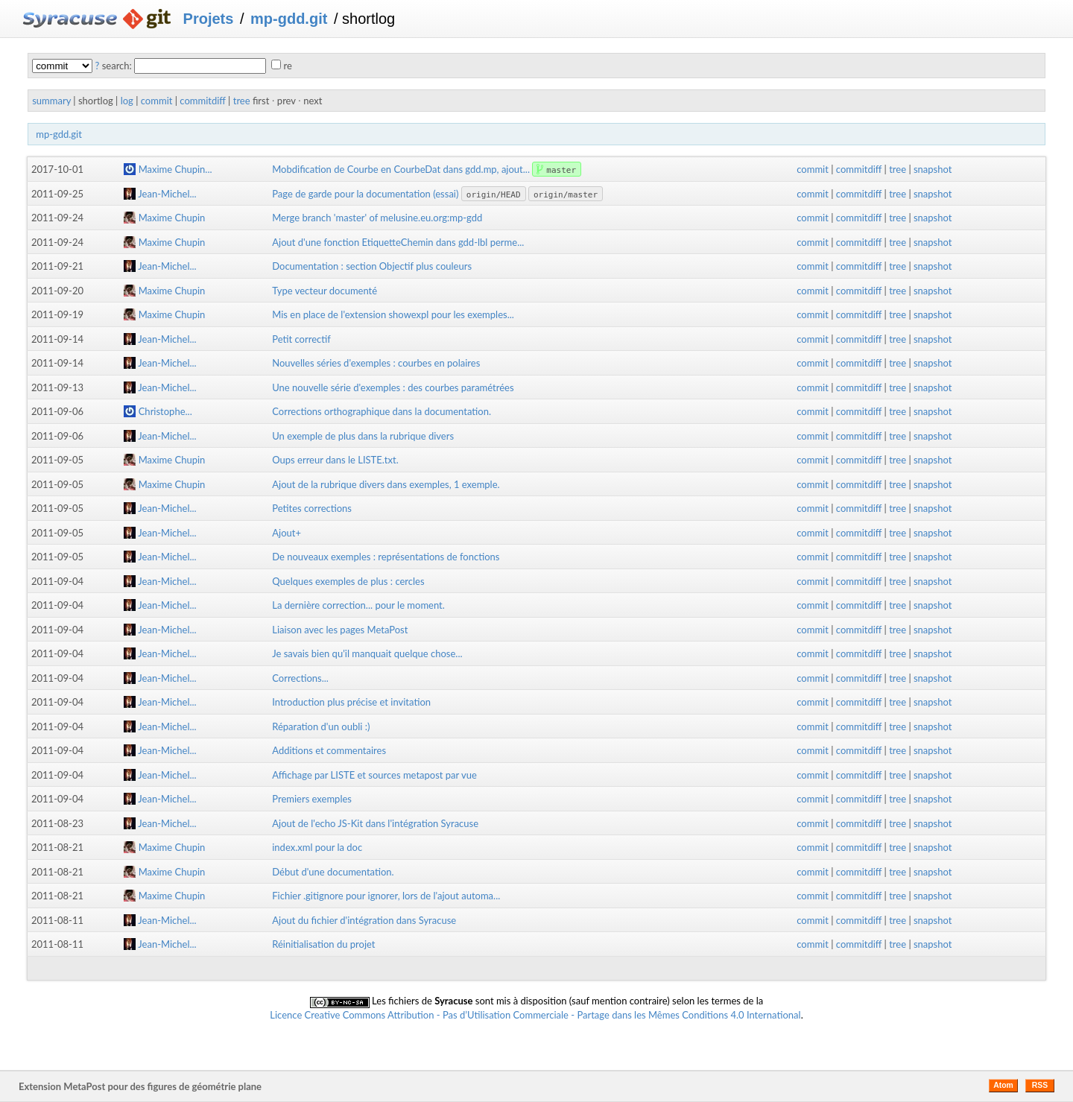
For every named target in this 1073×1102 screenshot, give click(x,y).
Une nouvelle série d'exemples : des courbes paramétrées (392, 387)
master (561, 170)
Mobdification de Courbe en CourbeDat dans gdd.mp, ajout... (402, 169)
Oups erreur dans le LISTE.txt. (335, 460)
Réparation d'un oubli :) (321, 726)
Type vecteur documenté (324, 291)
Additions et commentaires (329, 750)
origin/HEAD (493, 195)
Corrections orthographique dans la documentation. (381, 411)
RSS (1040, 1085)
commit (157, 101)
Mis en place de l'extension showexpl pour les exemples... (393, 314)
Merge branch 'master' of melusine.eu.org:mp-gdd (377, 218)
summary (51, 101)
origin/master (566, 195)
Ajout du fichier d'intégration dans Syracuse (364, 920)
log (127, 101)
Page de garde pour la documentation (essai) (365, 194)
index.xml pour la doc (317, 847)
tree (241, 101)
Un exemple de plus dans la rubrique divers (363, 436)
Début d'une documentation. (332, 872)
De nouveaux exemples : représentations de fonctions (385, 557)
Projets (208, 18)
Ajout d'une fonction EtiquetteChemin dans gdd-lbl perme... (398, 242)
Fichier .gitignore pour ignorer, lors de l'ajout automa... (386, 896)
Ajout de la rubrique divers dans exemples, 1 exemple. (385, 484)
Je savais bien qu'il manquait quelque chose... (367, 653)
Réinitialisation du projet (323, 944)
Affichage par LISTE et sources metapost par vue (374, 775)
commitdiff (202, 101)
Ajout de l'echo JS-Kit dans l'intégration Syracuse (375, 823)
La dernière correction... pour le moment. (358, 605)
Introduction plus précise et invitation (351, 702)
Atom (1003, 1085)
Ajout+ (286, 533)
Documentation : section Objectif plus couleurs (372, 266)
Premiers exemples (312, 799)
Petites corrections (312, 508)
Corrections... (300, 678)
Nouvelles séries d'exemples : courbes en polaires (376, 363)
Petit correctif (301, 339)
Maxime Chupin (164, 218)
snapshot (933, 169)
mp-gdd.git (288, 18)
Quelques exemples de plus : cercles (348, 581)
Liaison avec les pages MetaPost (340, 630)
